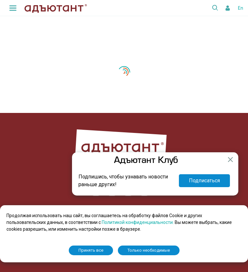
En (240, 8)
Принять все (90, 250)
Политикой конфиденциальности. (138, 222)
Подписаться (204, 180)
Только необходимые (149, 250)
